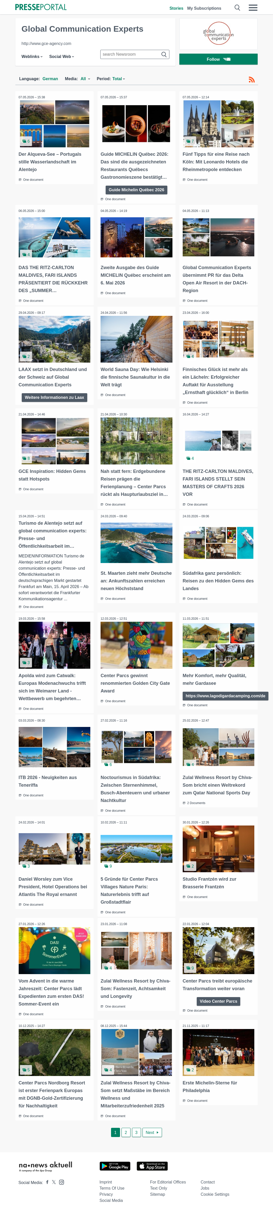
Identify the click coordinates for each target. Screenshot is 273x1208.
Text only (158, 1183)
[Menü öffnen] (253, 7)
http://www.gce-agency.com (46, 43)
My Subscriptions (204, 8)
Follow (218, 60)
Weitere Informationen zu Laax (54, 395)
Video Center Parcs (218, 997)
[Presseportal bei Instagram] (60, 1177)
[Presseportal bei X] (52, 1178)
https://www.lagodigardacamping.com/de (226, 693)
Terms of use (112, 1183)
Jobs (205, 1183)
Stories (176, 8)
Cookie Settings (215, 1189)
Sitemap (157, 1189)
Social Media (111, 1195)
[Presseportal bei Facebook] (46, 1178)
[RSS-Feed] (251, 79)
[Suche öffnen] (237, 7)
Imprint (106, 1177)
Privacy (106, 1189)
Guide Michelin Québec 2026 (136, 189)
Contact (208, 1177)
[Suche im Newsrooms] (134, 54)
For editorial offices (168, 1177)
